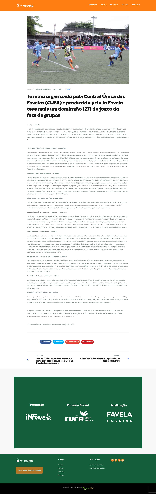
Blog (69, 89)
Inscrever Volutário (97, 464)
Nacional (93, 5)
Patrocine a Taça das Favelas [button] (29, 470)
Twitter (58, 342)
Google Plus (72, 342)
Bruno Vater (58, 89)
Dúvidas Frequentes (97, 468)
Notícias (114, 5)
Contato (136, 5)
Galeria (124, 5)
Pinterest (87, 342)
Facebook (45, 342)
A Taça (103, 5)
